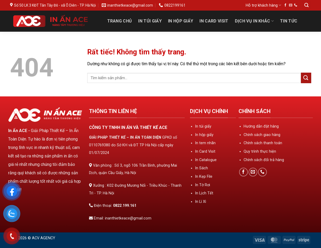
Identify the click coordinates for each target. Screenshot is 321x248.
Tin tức (288, 21)
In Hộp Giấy (180, 21)
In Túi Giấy (150, 21)
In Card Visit (213, 21)
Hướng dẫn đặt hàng (261, 126)
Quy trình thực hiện (260, 151)
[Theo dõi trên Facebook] (285, 5)
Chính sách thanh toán (263, 143)
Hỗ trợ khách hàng (263, 5)
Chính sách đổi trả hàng (264, 160)
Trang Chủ (119, 21)
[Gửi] (306, 78)
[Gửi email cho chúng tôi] (290, 5)
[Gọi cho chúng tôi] (295, 5)
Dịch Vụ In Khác (254, 21)
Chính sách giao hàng (262, 135)
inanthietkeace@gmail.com (128, 218)
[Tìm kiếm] (306, 5)
